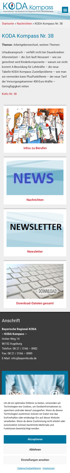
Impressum (49, 468)
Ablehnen (35, 449)
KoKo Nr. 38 (9, 94)
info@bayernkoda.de (24, 358)
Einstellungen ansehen (35, 460)
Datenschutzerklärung (29, 468)
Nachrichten (24, 23)
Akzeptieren (35, 439)
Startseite (8, 23)
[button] (65, 10)
